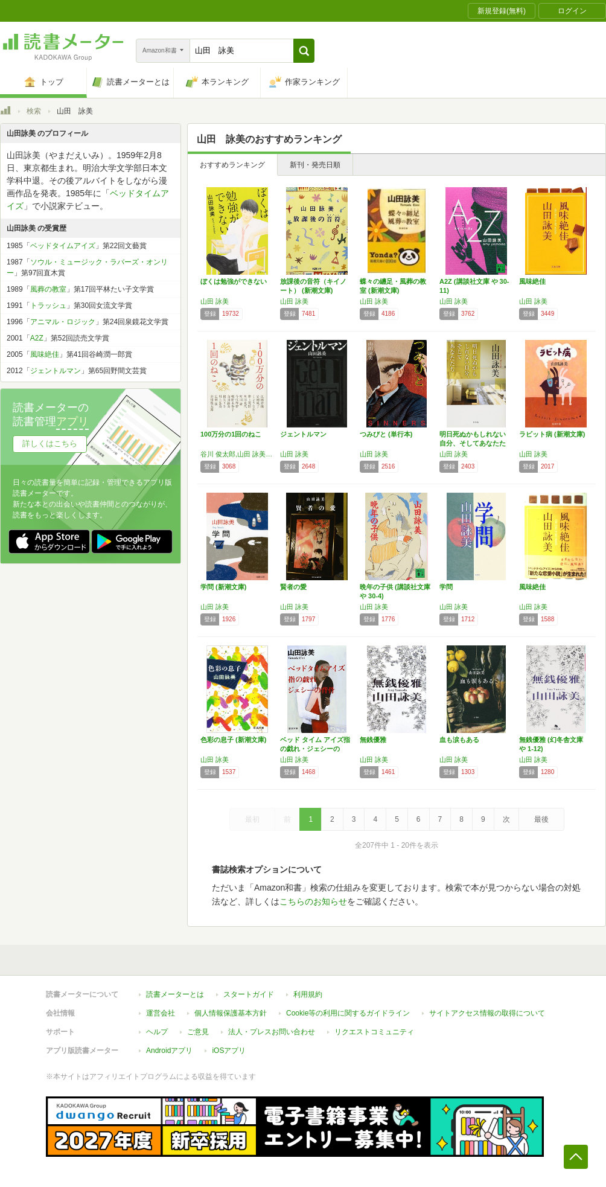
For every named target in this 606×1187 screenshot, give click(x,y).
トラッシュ (48, 305)
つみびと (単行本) (386, 434)
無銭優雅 (373, 739)
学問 (446, 586)
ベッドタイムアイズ (62, 246)
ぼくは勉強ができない (233, 281)
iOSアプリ (229, 1050)
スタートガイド (248, 994)
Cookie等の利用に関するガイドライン (348, 1013)
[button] (303, 51)
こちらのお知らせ (313, 901)
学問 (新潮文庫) (223, 586)
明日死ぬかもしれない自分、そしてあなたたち (472, 443)
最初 (252, 819)
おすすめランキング (232, 165)
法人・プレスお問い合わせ (271, 1031)
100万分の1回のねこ (230, 434)
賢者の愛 (293, 586)
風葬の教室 (48, 289)
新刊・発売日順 (315, 165)
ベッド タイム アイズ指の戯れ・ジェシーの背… (315, 748)
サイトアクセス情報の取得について (487, 1013)
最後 (541, 819)
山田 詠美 (214, 301)
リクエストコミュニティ (374, 1031)
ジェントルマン (303, 434)
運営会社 (160, 1013)
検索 (34, 111)
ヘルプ (157, 1031)
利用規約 (307, 994)
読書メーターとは (175, 994)
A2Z (36, 338)
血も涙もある (459, 739)
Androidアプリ (169, 1050)
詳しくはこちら (49, 443)
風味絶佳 (532, 281)
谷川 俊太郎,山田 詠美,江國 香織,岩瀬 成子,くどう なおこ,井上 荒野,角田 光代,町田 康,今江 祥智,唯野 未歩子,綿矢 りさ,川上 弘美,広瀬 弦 (237, 454)
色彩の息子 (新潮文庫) (233, 739)
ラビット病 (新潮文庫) (552, 434)
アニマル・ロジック (62, 322)
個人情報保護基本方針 (230, 1013)
